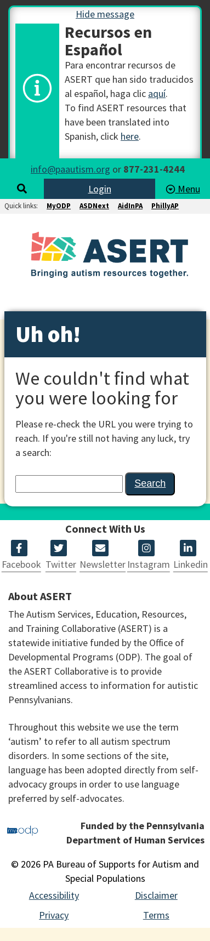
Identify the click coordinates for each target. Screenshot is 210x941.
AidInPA (130, 205)
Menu (183, 189)
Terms (156, 915)
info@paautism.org (70, 169)
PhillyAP (165, 205)
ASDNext (94, 205)
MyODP (59, 205)
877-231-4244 (154, 169)
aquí (157, 93)
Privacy (54, 915)
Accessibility (54, 895)
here (130, 136)
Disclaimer (156, 895)
